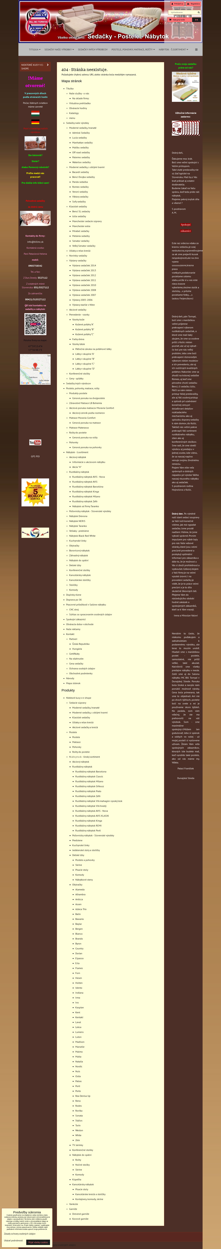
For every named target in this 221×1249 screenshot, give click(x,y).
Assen (78, 904)
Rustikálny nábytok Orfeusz (89, 786)
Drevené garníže (80, 1213)
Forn (77, 973)
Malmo (79, 1051)
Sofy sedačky (79, 201)
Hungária (77, 648)
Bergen (79, 928)
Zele (77, 1140)
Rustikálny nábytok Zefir (84, 501)
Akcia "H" (76, 466)
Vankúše (73, 1204)
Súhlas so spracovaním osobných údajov (90, 614)
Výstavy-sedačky (77, 260)
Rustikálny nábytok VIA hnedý (90, 805)
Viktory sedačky (80, 196)
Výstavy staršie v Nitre (83, 304)
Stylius (78, 1120)
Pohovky (73, 442)
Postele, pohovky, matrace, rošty (133, 49)
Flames (79, 968)
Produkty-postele (78, 393)
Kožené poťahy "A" (84, 324)
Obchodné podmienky (80, 673)
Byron (78, 943)
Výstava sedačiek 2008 (84, 290)
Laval (78, 1022)
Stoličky (73, 584)
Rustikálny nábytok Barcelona (90, 771)
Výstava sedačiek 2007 (84, 294)
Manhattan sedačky (82, 142)
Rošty (78, 1159)
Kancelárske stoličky (80, 579)
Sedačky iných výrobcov (93, 49)
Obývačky (74, 545)
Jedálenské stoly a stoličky (86, 850)
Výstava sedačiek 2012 (84, 275)
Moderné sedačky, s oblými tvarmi (87, 167)
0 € (196, 19)
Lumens (79, 1032)
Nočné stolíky (82, 1164)
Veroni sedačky (80, 191)
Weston (79, 1130)
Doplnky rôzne (73, 594)
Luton (78, 1036)
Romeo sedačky (80, 186)
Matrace (76, 742)
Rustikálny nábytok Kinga (85, 491)
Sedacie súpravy (77, 702)
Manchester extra (81, 226)
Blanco (79, 933)
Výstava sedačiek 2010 (84, 285)
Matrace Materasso (79, 427)
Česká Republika (80, 643)
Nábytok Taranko (78, 525)
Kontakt (70, 634)
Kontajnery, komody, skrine (89, 1199)
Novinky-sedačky (78, 255)
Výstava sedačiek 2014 (84, 265)
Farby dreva (78, 339)
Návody (70, 678)
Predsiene (77, 840)
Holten (79, 982)
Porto (78, 1090)
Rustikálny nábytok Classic (89, 776)
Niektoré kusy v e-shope (78, 697)
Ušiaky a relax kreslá (79, 250)
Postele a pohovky (85, 859)
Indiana (79, 992)
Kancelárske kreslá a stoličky (90, 1194)
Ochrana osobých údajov (82, 668)
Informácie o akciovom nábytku (88, 462)
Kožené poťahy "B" (84, 329)
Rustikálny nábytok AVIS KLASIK (92, 815)
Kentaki (79, 1017)
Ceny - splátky (76, 378)
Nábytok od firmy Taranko (85, 506)
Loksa (78, 1027)
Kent (77, 1012)
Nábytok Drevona (78, 516)
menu (72, 117)
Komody (73, 589)
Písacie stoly (81, 869)
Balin (78, 914)
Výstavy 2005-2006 (82, 299)
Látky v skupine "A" (84, 353)
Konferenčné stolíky (79, 373)
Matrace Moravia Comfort (82, 417)
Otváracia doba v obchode (79, 624)
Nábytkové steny (84, 879)
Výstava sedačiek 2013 (84, 270)
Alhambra (80, 894)
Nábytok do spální (78, 560)
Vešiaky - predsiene (79, 530)
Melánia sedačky (81, 235)
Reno (78, 1100)
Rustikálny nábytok (79, 471)
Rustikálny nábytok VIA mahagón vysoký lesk (98, 801)
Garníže (73, 1208)
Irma (77, 997)
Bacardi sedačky (80, 172)
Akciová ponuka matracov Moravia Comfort (91, 407)
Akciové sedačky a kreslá (85, 727)
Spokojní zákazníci (76, 619)
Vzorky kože (78, 319)
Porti (77, 1086)
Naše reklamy (73, 629)
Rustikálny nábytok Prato (88, 791)
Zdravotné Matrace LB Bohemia (85, 403)
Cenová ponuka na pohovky (86, 447)
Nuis (77, 1071)
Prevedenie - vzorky (79, 314)
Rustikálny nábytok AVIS (84, 481)
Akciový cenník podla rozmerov (88, 412)
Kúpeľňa (76, 1179)
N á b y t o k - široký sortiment (84, 756)
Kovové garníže (80, 1218)
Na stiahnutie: (76, 658)
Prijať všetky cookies (38, 1242)
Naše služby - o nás (79, 93)
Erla (77, 963)
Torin (78, 1125)
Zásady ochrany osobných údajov (58, 1244)
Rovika (78, 1110)
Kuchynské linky (77, 540)
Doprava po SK (74, 599)
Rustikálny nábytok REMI (88, 825)
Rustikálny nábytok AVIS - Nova (88, 476)
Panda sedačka (80, 181)
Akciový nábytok (77, 457)
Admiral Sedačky (81, 132)
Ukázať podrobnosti (13, 1240)
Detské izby (75, 565)
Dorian (78, 953)
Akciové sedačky (77, 309)
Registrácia (193, 3)
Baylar (78, 923)
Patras (78, 1081)
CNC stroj (74, 609)
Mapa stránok (73, 683)
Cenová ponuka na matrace (86, 422)
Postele (73, 732)
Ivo (77, 1002)
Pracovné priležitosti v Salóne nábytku (86, 604)
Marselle (79, 1046)
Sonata (79, 1115)
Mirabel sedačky (80, 231)
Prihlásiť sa (177, 3)
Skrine (78, 864)
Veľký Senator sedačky (83, 245)
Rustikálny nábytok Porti (88, 830)
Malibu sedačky (80, 147)
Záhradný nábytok (78, 555)
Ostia (78, 1076)
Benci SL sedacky (81, 211)
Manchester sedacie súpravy (87, 221)
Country (79, 948)
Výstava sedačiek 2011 (84, 280)
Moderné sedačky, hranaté (82, 127)
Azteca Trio (81, 909)
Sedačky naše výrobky (59, 49)
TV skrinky (77, 1145)
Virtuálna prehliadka (80, 103)
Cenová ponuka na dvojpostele (88, 398)
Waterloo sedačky (81, 162)
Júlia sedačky (79, 216)
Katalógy (74, 113)
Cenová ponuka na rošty (84, 437)
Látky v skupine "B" (85, 358)
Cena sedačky (76, 663)
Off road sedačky (81, 152)
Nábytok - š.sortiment (173, 49)
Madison (79, 1041)
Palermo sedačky (81, 157)
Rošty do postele (78, 432)
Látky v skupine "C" (85, 363)
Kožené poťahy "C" (84, 334)
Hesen (78, 977)
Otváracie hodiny (78, 108)
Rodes (78, 1105)
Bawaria (79, 918)
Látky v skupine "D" (85, 368)
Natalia (79, 1061)
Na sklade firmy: (80, 98)
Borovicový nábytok (79, 550)
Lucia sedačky (79, 137)
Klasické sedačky (78, 206)
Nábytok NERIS (77, 521)
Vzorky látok (78, 344)
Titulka (35, 49)
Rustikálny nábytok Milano (86, 496)
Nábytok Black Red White (82, 535)
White (78, 1135)
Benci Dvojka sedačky (83, 176)
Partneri (73, 638)
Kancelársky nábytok (80, 575)
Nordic (78, 1066)
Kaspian (79, 1007)
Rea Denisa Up (82, 1095)
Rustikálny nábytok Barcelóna (87, 486)
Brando (79, 938)
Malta (78, 1056)
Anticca (79, 899)
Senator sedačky (80, 240)
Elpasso (79, 958)
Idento (78, 987)
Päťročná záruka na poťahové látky (93, 348)
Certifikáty (74, 653)
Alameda (80, 889)
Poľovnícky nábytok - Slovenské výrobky (90, 511)
